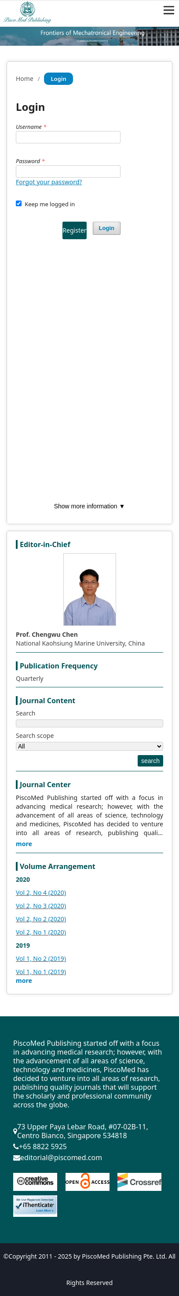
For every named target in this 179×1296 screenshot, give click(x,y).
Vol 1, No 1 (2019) (41, 971)
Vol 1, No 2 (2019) (41, 958)
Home (24, 78)
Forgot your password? (49, 182)
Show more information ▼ (89, 506)
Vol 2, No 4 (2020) (41, 892)
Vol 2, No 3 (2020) (41, 906)
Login (106, 228)
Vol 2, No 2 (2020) (41, 919)
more (24, 844)
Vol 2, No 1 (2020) (41, 932)
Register (74, 230)
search (150, 760)
